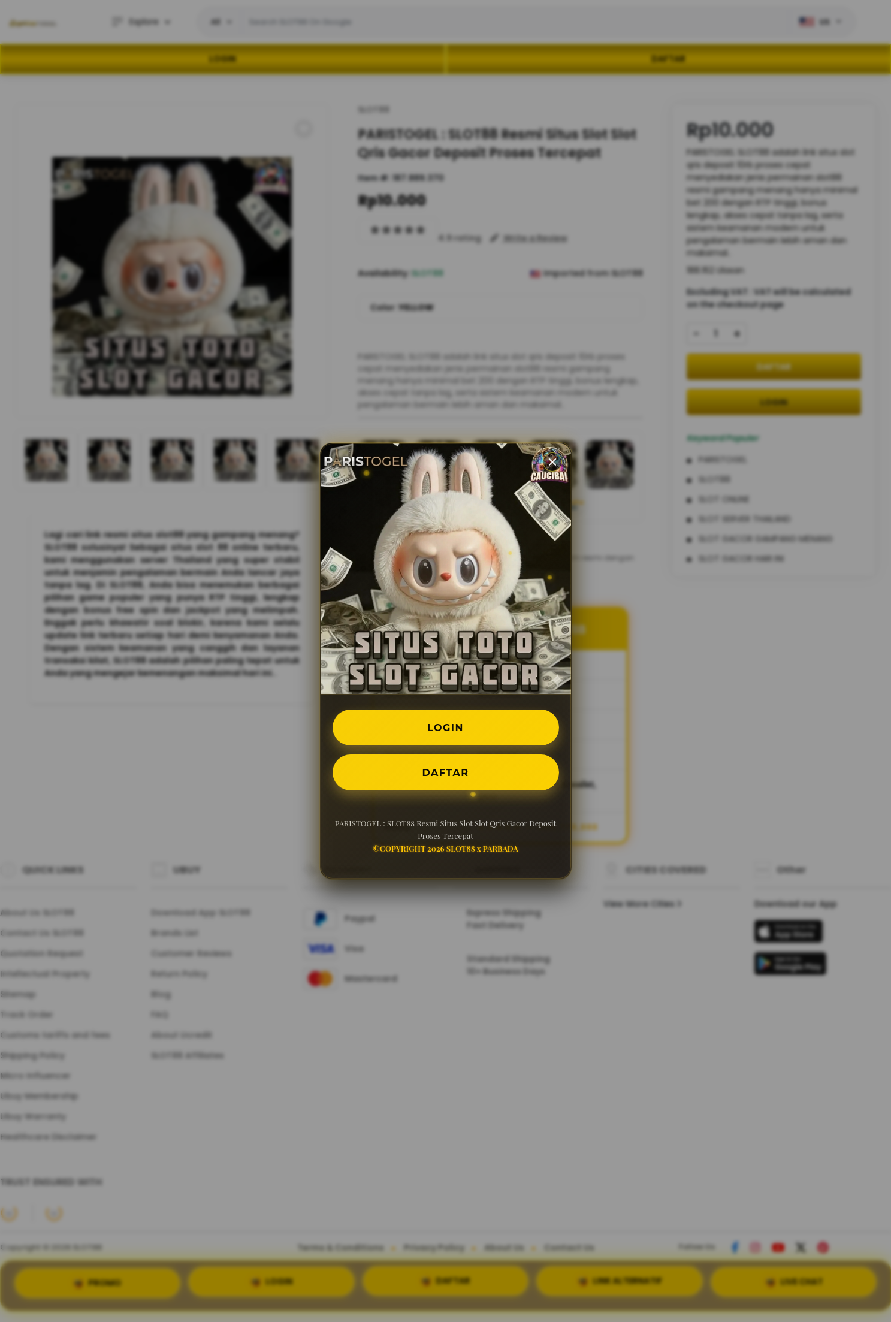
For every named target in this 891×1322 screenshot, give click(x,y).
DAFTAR (445, 772)
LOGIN (445, 727)
